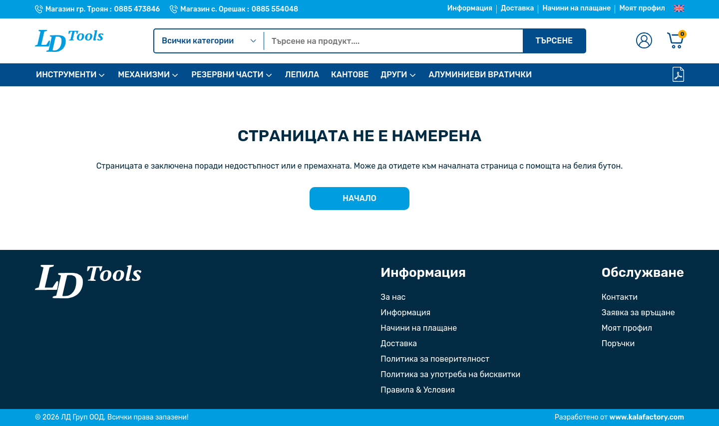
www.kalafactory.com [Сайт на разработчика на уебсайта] (647, 417)
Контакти (620, 297)
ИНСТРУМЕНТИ (66, 74)
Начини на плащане (576, 8)
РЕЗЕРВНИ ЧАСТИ (227, 74)
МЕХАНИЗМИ (144, 74)
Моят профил (642, 8)
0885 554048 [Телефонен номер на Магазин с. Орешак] (275, 9)
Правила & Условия (417, 390)
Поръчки (618, 343)
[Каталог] (678, 75)
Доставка (517, 8)
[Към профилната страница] (644, 41)
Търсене (554, 40)
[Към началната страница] (88, 281)
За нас (392, 297)
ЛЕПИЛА (302, 74)
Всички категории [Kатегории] (209, 40)
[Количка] (675, 41)
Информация (469, 8)
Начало (359, 198)
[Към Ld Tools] (69, 41)
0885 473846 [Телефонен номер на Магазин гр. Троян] (137, 9)
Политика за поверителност (434, 359)
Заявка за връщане (638, 312)
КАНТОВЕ (349, 74)
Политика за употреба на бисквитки (450, 374)
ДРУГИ (393, 74)
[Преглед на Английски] (679, 9)
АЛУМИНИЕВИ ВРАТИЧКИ (480, 74)
